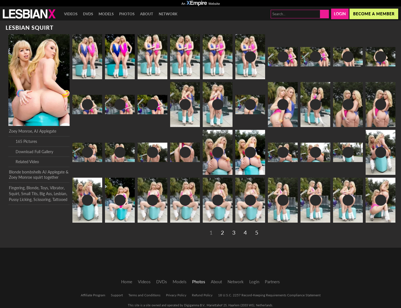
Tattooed (59, 199)
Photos (127, 14)
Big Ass (46, 193)
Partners (272, 281)
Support (117, 295)
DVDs (88, 14)
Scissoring (41, 199)
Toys (44, 187)
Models (106, 14)
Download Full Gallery (31, 151)
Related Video (24, 161)
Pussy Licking (20, 199)
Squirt (14, 193)
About (146, 14)
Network (168, 14)
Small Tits (29, 193)
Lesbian (60, 193)
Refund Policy (202, 295)
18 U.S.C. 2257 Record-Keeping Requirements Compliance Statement (269, 295)
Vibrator (57, 187)
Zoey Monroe (20, 131)
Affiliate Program (93, 295)
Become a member (374, 13)
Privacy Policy (176, 295)
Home (126, 281)
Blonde (32, 187)
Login (340, 13)
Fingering (17, 187)
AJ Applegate (45, 131)
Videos (70, 14)
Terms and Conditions (144, 295)
